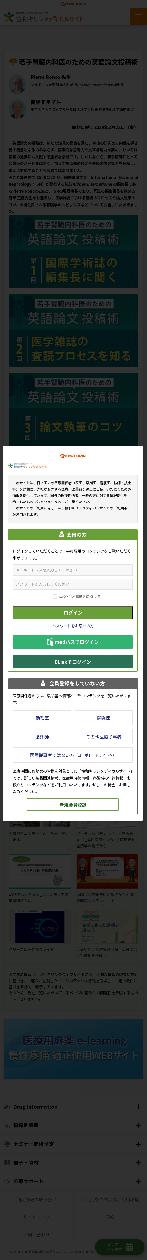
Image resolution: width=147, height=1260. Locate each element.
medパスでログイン (73, 642)
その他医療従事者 (104, 736)
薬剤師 (42, 736)
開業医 (103, 718)
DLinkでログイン (73, 661)
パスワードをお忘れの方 (73, 625)
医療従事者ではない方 (73, 755)
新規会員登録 (73, 804)
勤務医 (42, 718)
